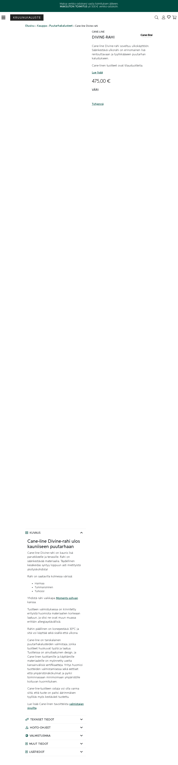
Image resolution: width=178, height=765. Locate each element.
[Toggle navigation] (4, 18)
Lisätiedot (37, 752)
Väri (95, 90)
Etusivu (30, 25)
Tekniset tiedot (42, 719)
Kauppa (42, 25)
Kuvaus (35, 532)
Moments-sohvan (67, 598)
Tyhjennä (98, 104)
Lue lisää (97, 72)
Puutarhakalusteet (61, 25)
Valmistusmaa (40, 735)
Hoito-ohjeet (40, 727)
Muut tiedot (38, 743)
